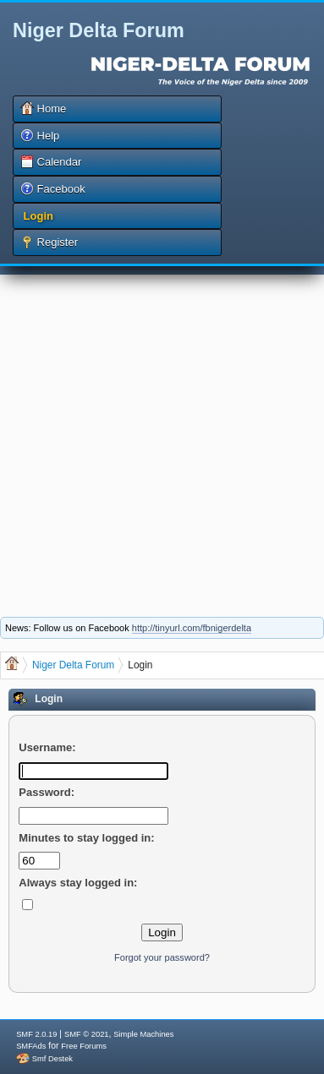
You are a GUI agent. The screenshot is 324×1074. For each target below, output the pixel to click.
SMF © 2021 (86, 1034)
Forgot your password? (162, 957)
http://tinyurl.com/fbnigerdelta (191, 628)
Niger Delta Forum (98, 30)
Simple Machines (143, 1034)
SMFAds (31, 1046)
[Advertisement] (158, 433)
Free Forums (83, 1046)
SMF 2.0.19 (36, 1034)
